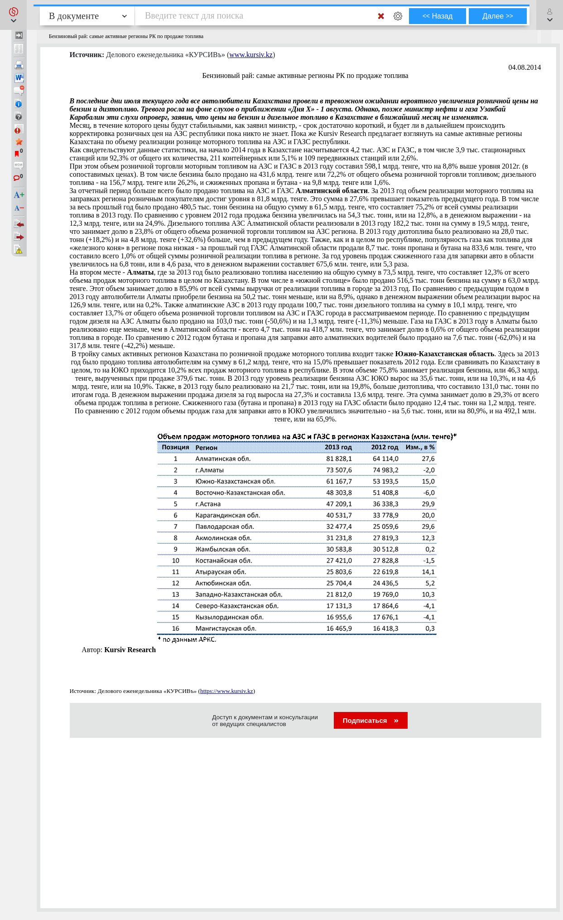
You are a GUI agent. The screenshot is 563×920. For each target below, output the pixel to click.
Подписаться (371, 720)
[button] (13, 15)
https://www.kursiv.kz (226, 691)
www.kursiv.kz (251, 54)
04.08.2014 (525, 67)
